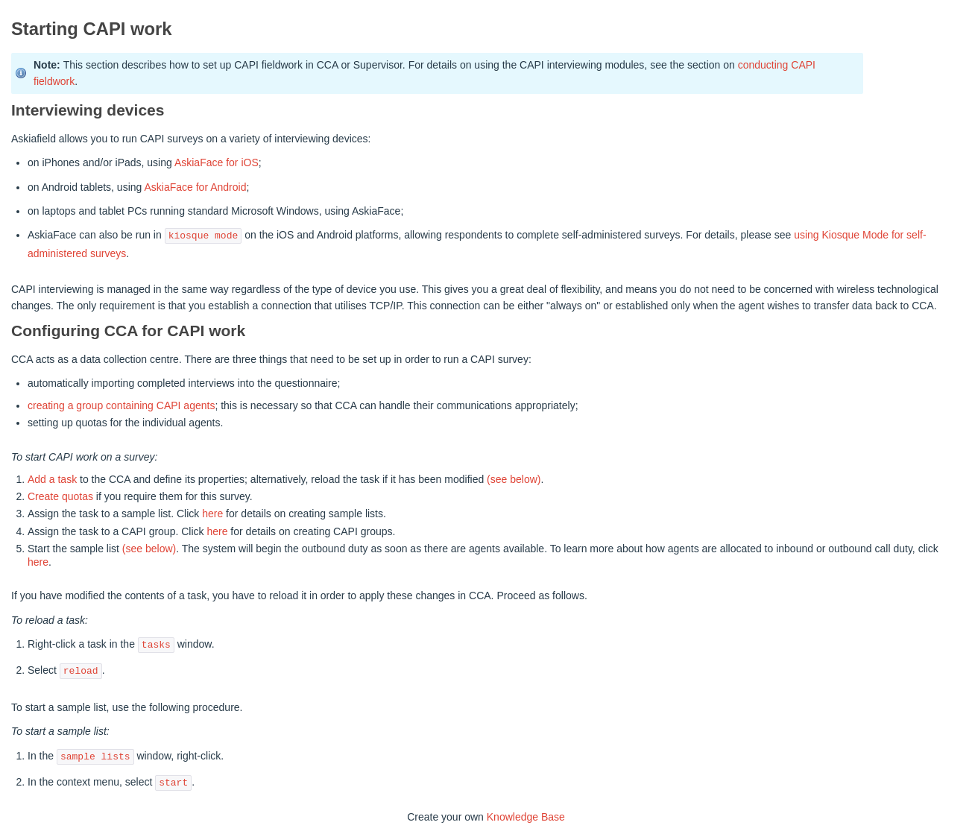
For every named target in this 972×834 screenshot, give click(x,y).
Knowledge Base (526, 817)
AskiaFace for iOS (216, 162)
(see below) (513, 479)
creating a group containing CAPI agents (121, 405)
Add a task (52, 479)
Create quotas (60, 496)
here (212, 513)
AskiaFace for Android (195, 187)
